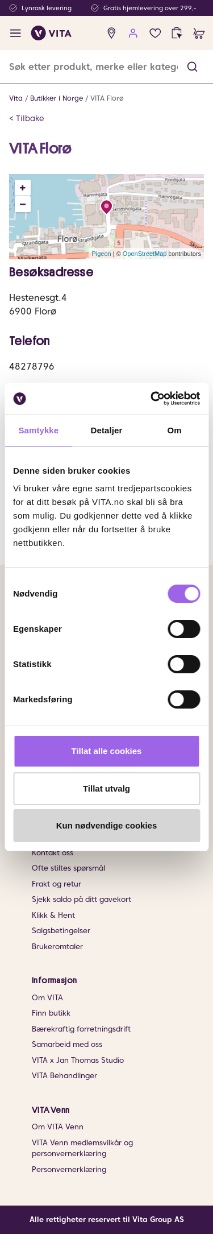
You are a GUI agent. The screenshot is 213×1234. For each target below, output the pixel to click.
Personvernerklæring (69, 1169)
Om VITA (47, 997)
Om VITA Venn (57, 1127)
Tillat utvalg (106, 788)
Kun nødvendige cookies (106, 825)
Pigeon (101, 253)
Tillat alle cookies (107, 751)
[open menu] (16, 33)
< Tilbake (26, 118)
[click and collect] (177, 33)
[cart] (199, 33)
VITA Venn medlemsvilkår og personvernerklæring (82, 1148)
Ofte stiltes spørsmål (68, 868)
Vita (16, 98)
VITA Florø (107, 98)
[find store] (112, 33)
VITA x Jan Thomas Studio (78, 1060)
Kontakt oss (52, 852)
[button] (192, 67)
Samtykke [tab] (38, 430)
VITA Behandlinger (64, 1075)
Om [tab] (175, 430)
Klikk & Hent (53, 915)
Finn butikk (51, 1013)
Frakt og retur (56, 884)
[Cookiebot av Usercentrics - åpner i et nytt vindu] (151, 398)
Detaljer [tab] (107, 430)
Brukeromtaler (57, 946)
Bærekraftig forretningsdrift (81, 1029)
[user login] (133, 33)
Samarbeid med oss (67, 1044)
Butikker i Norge (56, 98)
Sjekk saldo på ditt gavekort (81, 899)
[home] (51, 33)
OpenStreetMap (145, 253)
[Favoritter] (155, 33)
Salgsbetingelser (61, 930)
